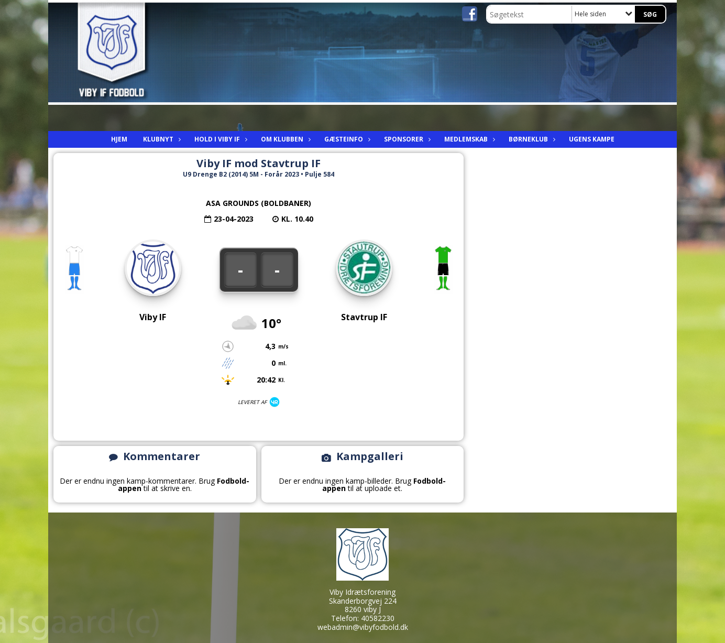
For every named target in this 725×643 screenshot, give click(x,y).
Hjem (119, 139)
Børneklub (531, 139)
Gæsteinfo (346, 139)
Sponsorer (406, 139)
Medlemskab (468, 139)
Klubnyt (161, 139)
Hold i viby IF (219, 139)
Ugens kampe (591, 139)
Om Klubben (285, 139)
